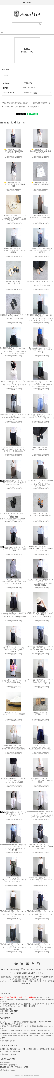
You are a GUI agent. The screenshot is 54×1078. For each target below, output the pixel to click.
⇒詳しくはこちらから (8, 1041)
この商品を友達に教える (41, 103)
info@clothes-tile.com (7, 1070)
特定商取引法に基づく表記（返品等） (16, 103)
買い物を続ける (33, 107)
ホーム (3, 32)
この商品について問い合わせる (14, 107)
